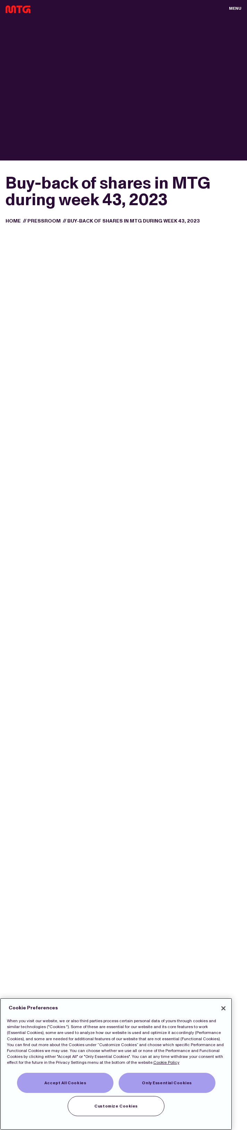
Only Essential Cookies (167, 1082)
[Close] (223, 1008)
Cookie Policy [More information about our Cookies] (166, 1062)
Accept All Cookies (65, 1082)
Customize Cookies (116, 1106)
